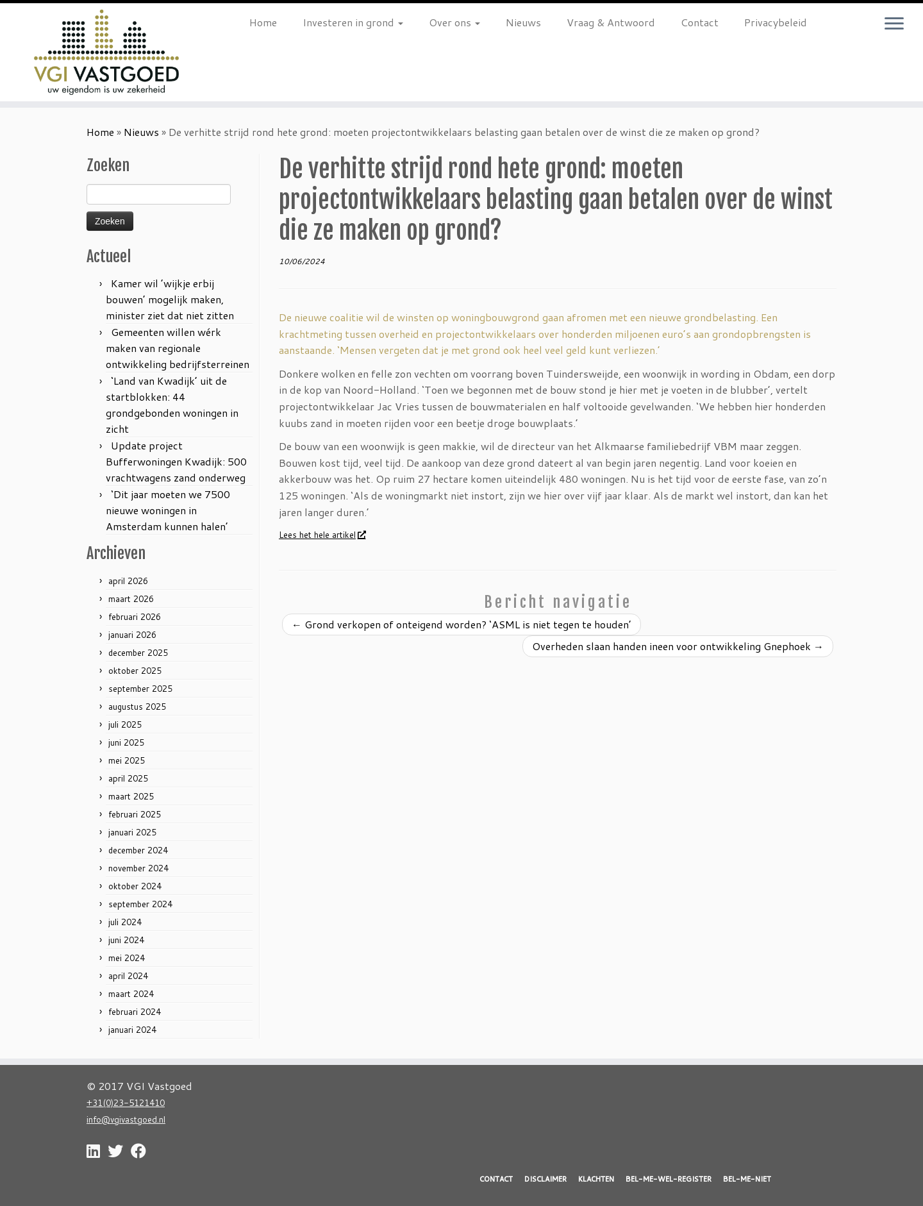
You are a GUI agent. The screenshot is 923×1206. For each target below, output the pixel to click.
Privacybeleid (775, 22)
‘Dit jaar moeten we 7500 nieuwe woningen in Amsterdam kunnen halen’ (168, 510)
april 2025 (128, 778)
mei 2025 (126, 760)
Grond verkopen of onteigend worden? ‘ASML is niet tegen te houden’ (461, 624)
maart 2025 (131, 796)
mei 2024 (126, 958)
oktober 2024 (135, 886)
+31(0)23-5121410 (126, 1102)
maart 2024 (131, 994)
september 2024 (140, 904)
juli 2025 (125, 724)
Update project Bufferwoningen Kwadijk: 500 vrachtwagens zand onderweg (176, 461)
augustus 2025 (137, 706)
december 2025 (138, 652)
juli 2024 (125, 922)
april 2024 (128, 976)
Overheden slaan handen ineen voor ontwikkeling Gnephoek (678, 646)
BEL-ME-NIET (747, 1179)
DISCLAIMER (545, 1179)
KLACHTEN (596, 1179)
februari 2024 (134, 1012)
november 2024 (138, 868)
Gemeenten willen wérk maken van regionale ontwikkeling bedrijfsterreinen (177, 347)
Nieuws (523, 22)
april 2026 (128, 581)
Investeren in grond (353, 22)
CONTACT (496, 1179)
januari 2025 (132, 832)
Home (263, 22)
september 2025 (140, 688)
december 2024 (138, 850)
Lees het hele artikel (322, 534)
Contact (700, 22)
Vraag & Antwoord (611, 22)
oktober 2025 (135, 670)
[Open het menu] (894, 24)
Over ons (454, 22)
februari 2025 (134, 814)
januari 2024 (132, 1029)
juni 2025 (126, 742)
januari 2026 (132, 635)
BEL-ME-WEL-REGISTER (668, 1179)
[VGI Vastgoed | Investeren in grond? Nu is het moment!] (106, 52)
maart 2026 (131, 599)
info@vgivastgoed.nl (126, 1119)
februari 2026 (134, 617)
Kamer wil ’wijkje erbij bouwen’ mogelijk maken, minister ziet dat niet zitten (170, 299)
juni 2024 (126, 940)
